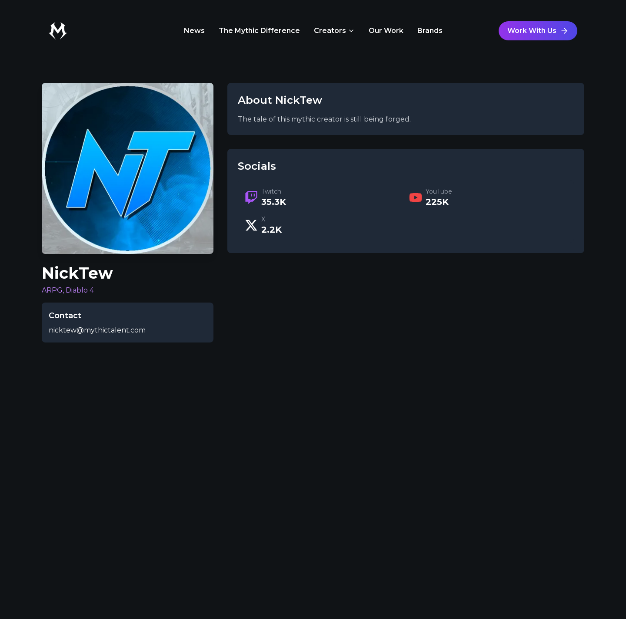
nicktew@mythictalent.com (97, 330)
